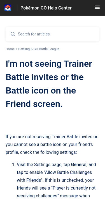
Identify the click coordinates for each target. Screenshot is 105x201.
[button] (97, 9)
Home (10, 49)
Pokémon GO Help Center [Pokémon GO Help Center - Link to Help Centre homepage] (46, 8)
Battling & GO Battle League (38, 49)
